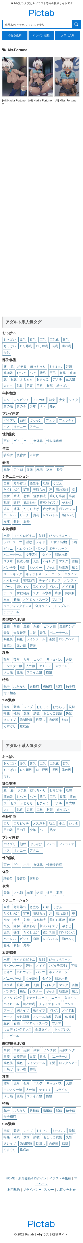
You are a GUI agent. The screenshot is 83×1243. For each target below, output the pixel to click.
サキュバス (54, 659)
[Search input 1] (37, 24)
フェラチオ (66, 420)
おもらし (59, 707)
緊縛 (17, 707)
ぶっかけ (36, 420)
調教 (36, 713)
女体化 (38, 441)
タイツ (46, 554)
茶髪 (52, 639)
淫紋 (29, 542)
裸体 (17, 509)
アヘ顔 (18, 469)
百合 (7, 441)
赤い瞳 (21, 645)
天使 (69, 659)
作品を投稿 (14, 35)
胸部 (49, 385)
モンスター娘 (13, 666)
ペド (43, 406)
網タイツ (23, 586)
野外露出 (20, 483)
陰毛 (43, 373)
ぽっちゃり (38, 366)
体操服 (69, 593)
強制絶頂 (26, 720)
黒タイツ (39, 586)
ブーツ (8, 586)
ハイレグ (49, 561)
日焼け (8, 645)
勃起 (17, 521)
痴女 (7, 496)
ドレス (53, 586)
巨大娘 (70, 379)
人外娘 (30, 666)
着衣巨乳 (29, 580)
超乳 (33, 339)
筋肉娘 (8, 373)
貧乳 (66, 339)
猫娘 (49, 672)
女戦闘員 (23, 593)
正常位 (34, 455)
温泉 (7, 509)
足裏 (30, 385)
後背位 (21, 455)
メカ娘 (8, 672)
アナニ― (36, 426)
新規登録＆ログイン (32, 1178)
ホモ (26, 441)
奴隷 (65, 720)
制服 (42, 535)
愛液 (7, 521)
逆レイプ (10, 720)
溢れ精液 (39, 496)
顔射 (23, 420)
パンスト (70, 580)
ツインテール (36, 639)
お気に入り (67, 35)
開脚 (17, 502)
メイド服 (68, 586)
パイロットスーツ (35, 599)
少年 (33, 406)
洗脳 (72, 707)
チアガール (11, 612)
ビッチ (24, 515)
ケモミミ (45, 666)
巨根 (40, 385)
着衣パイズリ (49, 502)
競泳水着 (61, 554)
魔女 (75, 567)
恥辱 (59, 469)
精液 (17, 496)
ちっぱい (10, 346)
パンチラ (10, 567)
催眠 (17, 713)
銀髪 (36, 626)
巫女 (7, 599)
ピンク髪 (49, 626)
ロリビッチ (21, 400)
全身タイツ (43, 606)
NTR (26, 489)
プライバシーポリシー (38, 1189)
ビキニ (8, 548)
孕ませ (66, 502)
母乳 (7, 352)
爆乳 (23, 339)
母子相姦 (10, 693)
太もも (8, 385)
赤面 (30, 469)
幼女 (52, 400)
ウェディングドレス (17, 606)
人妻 (36, 561)
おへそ (21, 373)
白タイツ (70, 574)
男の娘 (8, 406)
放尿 (26, 713)
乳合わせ (29, 502)
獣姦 (59, 686)
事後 (72, 496)
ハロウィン (24, 548)
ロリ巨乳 (42, 346)
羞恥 (7, 469)
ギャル (50, 567)
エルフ (38, 659)
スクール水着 (42, 593)
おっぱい (10, 339)
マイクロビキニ (24, 535)
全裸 (7, 483)
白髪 (17, 626)
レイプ (28, 707)
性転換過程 (54, 441)
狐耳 (17, 659)
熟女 (53, 406)
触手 (7, 686)
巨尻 (53, 373)
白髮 (33, 632)
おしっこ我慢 (52, 713)
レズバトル (50, 515)
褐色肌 (8, 639)
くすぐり (10, 726)
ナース (8, 593)
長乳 (55, 346)
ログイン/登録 (41, 35)
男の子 (21, 406)
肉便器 (53, 720)
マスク (63, 561)
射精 (26, 496)
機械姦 (47, 686)
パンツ (40, 548)
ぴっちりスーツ (60, 535)
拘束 (7, 707)
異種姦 (34, 686)
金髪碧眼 (20, 632)
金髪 (7, 626)
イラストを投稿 (60, 1178)
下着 (74, 542)
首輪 (75, 561)
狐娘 (20, 672)
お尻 (13, 379)
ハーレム (10, 515)
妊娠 (46, 483)
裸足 (23, 567)
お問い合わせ (66, 1189)
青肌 (43, 632)
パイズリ (10, 420)
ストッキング (13, 574)
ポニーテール (59, 632)
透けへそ (68, 515)
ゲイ (17, 441)
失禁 (69, 713)
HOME (10, 1178)
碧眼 (33, 645)
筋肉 (72, 373)
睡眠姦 (24, 726)
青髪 (7, 632)
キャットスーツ (37, 574)
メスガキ (39, 400)
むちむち (56, 366)
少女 (62, 400)
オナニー (20, 426)
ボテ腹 (22, 366)
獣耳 (26, 659)
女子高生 (32, 554)
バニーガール (13, 554)
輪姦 (7, 713)
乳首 (20, 385)
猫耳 (7, 659)
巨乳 (43, 339)
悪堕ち (34, 483)
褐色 (20, 639)
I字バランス (67, 509)
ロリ (7, 400)
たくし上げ (31, 509)
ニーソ (56, 574)
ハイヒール (11, 580)
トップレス (62, 606)
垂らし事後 (57, 496)
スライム (61, 666)
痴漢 (36, 515)
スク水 (8, 561)
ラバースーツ (13, 542)
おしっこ (43, 707)
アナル (57, 379)
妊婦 (69, 366)
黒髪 (26, 626)
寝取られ (39, 489)
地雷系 (63, 567)
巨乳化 (54, 339)
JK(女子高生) (58, 542)
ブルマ (56, 599)
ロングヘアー (68, 639)
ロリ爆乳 (26, 346)
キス (7, 426)
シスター (36, 567)
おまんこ (43, 379)
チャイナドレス (50, 580)
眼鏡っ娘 (23, 561)
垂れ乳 (66, 346)
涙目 (49, 469)
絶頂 (40, 469)
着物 (17, 599)
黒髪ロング (67, 626)
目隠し (40, 720)
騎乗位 (8, 455)
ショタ (73, 400)
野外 (26, 521)
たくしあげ (11, 489)
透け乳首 (49, 509)
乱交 (7, 502)
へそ (33, 373)
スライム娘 (34, 672)
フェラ (50, 420)
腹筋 (63, 373)
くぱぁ (57, 483)
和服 (58, 593)
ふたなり (20, 686)
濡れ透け (62, 489)
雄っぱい (62, 385)
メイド (40, 542)
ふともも (26, 379)
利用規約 (14, 1189)
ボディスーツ (58, 548)
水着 (7, 535)
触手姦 (70, 686)
